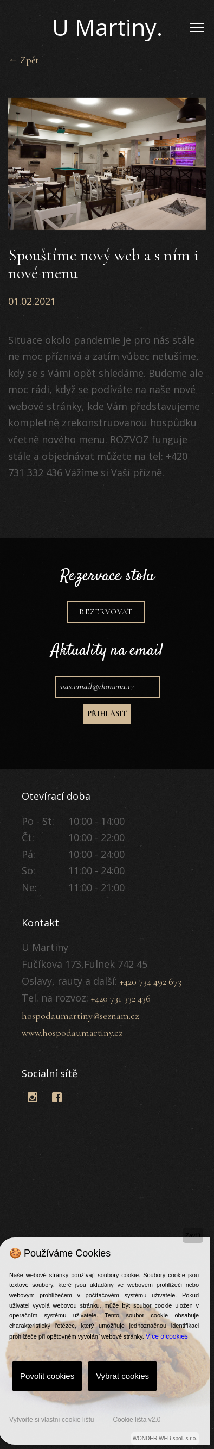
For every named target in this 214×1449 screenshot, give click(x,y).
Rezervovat (106, 638)
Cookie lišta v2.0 (136, 1419)
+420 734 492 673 (150, 981)
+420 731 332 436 (121, 998)
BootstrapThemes (33, 1115)
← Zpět (23, 60)
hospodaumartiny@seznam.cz (80, 1016)
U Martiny (107, 26)
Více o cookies (167, 1336)
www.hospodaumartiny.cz (72, 1032)
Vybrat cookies (122, 1375)
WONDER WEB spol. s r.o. (165, 1438)
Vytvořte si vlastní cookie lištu (51, 1419)
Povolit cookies (47, 1375)
